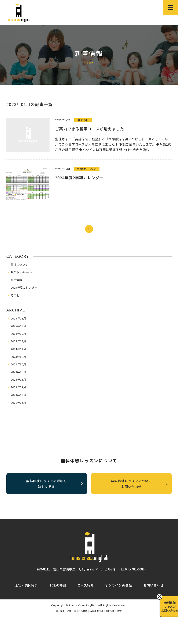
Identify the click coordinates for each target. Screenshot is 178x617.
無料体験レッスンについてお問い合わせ (139, 486)
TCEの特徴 (57, 585)
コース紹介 (85, 585)
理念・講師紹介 (26, 585)
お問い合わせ (153, 585)
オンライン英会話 (118, 585)
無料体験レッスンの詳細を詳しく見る (54, 486)
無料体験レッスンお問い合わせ (167, 606)
